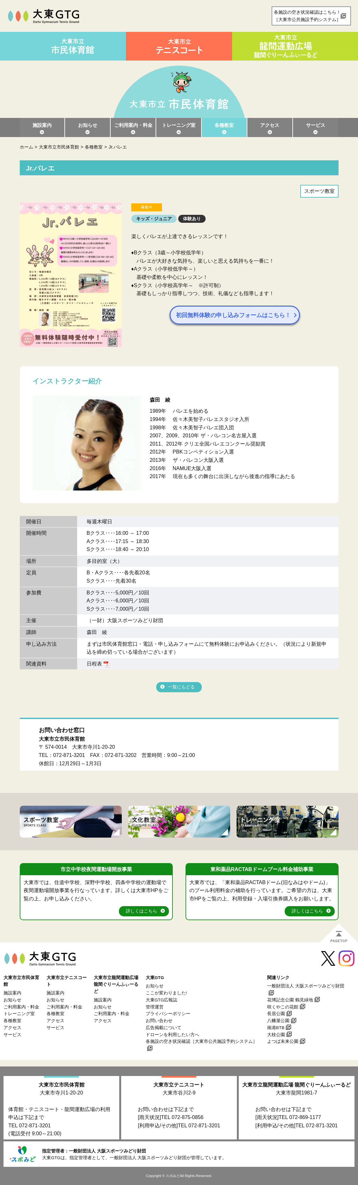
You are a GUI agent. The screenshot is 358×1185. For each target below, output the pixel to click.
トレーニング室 (178, 125)
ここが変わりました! (166, 993)
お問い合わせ (159, 1020)
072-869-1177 (305, 1117)
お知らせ (87, 125)
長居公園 (276, 1013)
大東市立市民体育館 (59, 146)
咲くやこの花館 (282, 1007)
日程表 (94, 663)
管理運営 (155, 1007)
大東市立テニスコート (178, 1084)
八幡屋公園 (278, 1020)
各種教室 (224, 125)
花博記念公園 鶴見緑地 (290, 1000)
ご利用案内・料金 (133, 125)
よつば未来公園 (282, 1041)
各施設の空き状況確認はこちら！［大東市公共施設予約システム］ (307, 16)
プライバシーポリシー (168, 1013)
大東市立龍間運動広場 (296, 1084)
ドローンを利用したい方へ (172, 1034)
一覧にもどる (181, 687)
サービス (315, 125)
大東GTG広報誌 (161, 1000)
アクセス (269, 125)
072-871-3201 (69, 755)
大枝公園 (276, 1034)
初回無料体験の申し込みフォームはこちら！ (236, 315)
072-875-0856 (188, 1117)
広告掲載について (163, 1027)
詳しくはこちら (141, 911)
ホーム (26, 146)
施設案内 (42, 125)
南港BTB (275, 1027)
